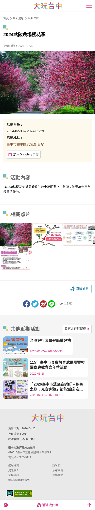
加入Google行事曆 (24, 154)
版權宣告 (57, 470)
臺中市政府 (47, 418)
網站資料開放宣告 (19, 480)
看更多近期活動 (77, 328)
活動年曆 (33, 18)
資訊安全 (13, 470)
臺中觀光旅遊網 (48, 5)
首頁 (6, 18)
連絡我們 (57, 475)
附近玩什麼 (47, 505)
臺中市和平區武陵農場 (24, 144)
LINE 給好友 (51, 304)
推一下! (35, 304)
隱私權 (56, 465)
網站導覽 (13, 465)
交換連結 (13, 475)
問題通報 (82, 288)
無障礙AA (23, 493)
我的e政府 (10, 493)
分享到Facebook (26, 304)
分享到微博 (43, 304)
